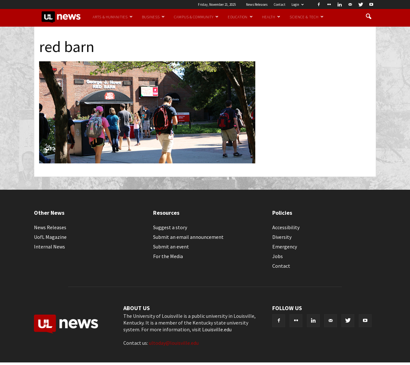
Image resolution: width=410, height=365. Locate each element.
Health (271, 16)
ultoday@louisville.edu (174, 343)
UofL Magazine (50, 237)
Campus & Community (196, 16)
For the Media (168, 256)
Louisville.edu (217, 329)
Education (240, 16)
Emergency (284, 246)
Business (153, 16)
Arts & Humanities (113, 16)
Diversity (281, 237)
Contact (279, 4)
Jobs (277, 256)
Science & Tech (307, 16)
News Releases (256, 4)
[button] (368, 16)
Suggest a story (170, 227)
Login (297, 4)
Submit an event (171, 246)
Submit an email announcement (188, 237)
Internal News (49, 246)
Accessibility (285, 227)
